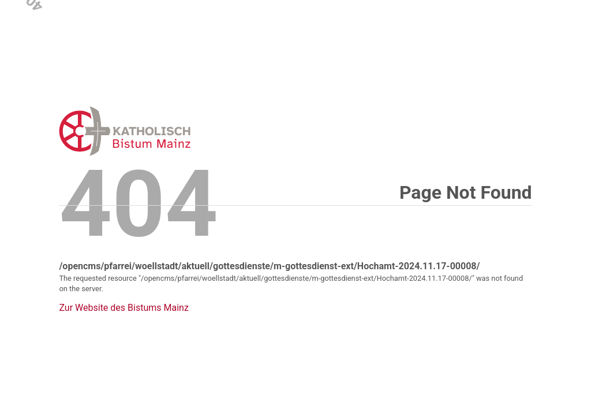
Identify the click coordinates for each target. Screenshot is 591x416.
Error (185, 130)
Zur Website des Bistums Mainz (123, 308)
